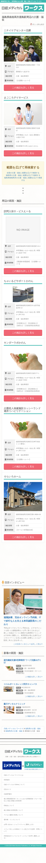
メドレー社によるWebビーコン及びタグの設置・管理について (23, 830)
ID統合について (9, 805)
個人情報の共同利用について (13, 810)
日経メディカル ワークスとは (13, 775)
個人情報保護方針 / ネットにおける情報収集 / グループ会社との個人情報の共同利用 (23, 800)
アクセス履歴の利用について (13, 815)
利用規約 (7, 780)
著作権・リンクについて (12, 819)
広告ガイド (7, 789)
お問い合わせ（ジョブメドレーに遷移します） (19, 824)
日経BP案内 (8, 794)
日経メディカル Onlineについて (14, 784)
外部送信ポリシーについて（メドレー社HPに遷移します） (22, 837)
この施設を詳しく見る (23, 87)
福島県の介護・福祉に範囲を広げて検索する (23, 175)
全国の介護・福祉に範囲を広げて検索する (23, 173)
